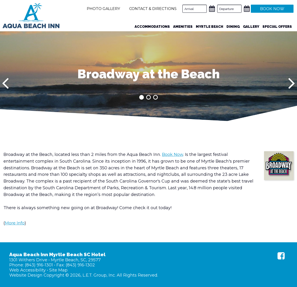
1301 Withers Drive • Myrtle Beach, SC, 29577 (55, 259)
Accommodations (152, 27)
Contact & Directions (153, 8)
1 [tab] (141, 97)
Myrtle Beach (209, 27)
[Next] (291, 83)
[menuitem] (152, 26)
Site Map (58, 270)
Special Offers (277, 27)
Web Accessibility (27, 270)
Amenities (183, 27)
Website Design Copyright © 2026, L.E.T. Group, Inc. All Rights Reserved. (83, 275)
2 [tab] (148, 97)
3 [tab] (155, 97)
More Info (15, 223)
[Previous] (5, 83)
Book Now (172, 154)
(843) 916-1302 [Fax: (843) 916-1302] (80, 265)
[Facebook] (281, 256)
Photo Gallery (103, 8)
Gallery (251, 27)
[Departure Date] (229, 9)
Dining (233, 27)
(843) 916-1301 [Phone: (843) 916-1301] (39, 265)
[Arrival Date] (194, 9)
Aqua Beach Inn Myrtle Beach (31, 15)
